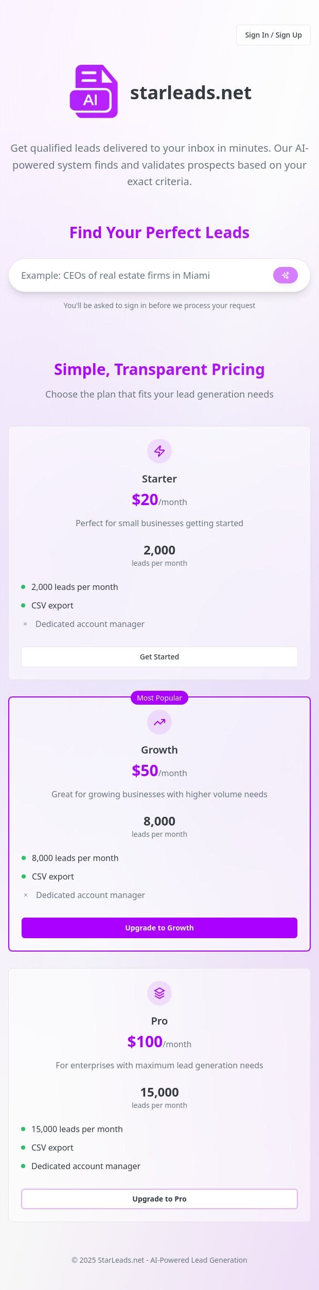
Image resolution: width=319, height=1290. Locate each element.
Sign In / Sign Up (273, 35)
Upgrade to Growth (159, 928)
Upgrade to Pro (159, 1199)
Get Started (159, 656)
